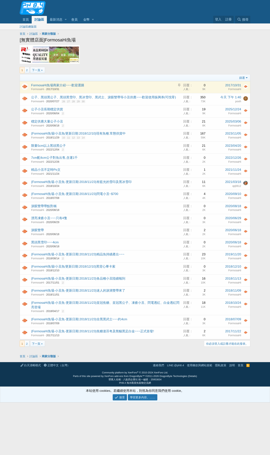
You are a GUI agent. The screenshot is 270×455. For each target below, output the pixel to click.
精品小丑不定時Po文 (46, 169)
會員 (74, 19)
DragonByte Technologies (173, 428)
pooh (238, 101)
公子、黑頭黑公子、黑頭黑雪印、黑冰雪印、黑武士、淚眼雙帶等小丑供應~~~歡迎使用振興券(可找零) (103, 97)
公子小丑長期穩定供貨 (47, 109)
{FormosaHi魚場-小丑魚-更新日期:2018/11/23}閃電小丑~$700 (74, 194)
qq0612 (236, 185)
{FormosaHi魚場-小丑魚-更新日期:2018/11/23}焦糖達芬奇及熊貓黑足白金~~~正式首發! (92, 331)
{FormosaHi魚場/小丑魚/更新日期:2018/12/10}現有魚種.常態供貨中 (78, 133)
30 (83, 101)
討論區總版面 (28, 26)
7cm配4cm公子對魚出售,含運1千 (54, 157)
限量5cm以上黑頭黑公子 (48, 145)
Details (192, 428)
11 (68, 137)
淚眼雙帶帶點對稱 (44, 206)
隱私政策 (220, 417)
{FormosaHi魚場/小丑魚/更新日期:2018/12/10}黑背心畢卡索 (73, 266)
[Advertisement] (132, 376)
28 (73, 101)
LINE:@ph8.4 (175, 417)
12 (73, 137)
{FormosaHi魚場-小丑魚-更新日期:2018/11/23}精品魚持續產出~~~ (77, 254)
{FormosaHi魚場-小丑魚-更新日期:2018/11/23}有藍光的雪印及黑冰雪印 (81, 182)
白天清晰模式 (30, 417)
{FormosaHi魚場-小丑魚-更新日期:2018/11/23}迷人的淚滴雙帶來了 (78, 290)
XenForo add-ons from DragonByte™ (124, 428)
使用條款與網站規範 (199, 417)
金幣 (86, 19)
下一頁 (36, 70)
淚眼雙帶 (37, 230)
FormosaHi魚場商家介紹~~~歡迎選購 (57, 85)
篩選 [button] (242, 77)
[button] (65, 19)
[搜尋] (242, 19)
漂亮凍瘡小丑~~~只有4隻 (49, 218)
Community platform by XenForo (135, 425)
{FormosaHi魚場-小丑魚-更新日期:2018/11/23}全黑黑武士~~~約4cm (79, 319)
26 (63, 101)
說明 (232, 417)
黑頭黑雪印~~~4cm (45, 242)
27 (68, 101)
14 (83, 137)
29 (78, 101)
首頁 (25, 19)
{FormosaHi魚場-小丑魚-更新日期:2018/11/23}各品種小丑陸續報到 (78, 278)
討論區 (39, 19)
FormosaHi (37, 89)
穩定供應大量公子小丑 (47, 121)
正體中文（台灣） (57, 417)
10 (63, 137)
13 (78, 137)
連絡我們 (158, 417)
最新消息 (56, 19)
